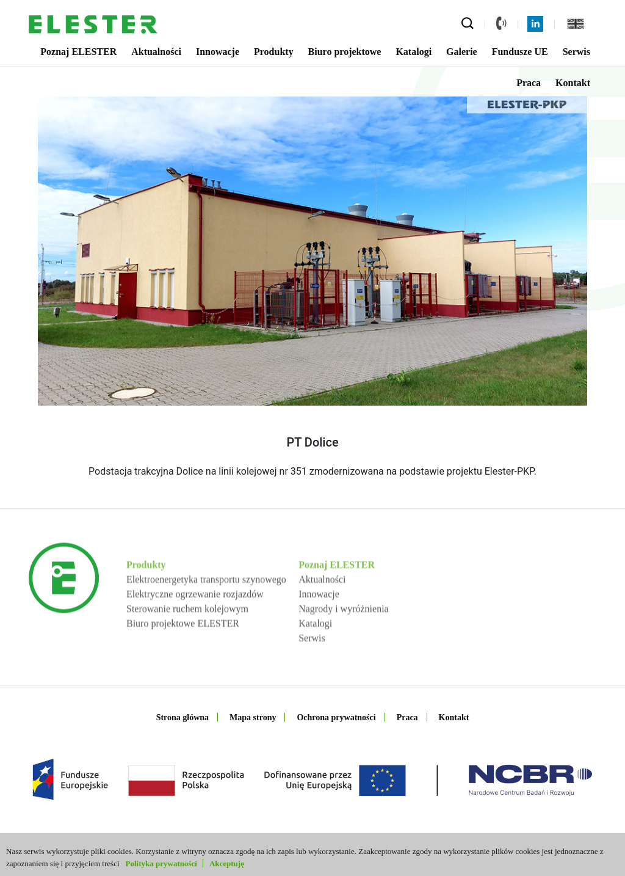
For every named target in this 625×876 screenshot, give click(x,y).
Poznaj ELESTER (78, 51)
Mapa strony (252, 717)
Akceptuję (226, 863)
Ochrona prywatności (336, 717)
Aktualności (156, 51)
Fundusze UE (520, 51)
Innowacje (217, 51)
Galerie (461, 51)
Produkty (274, 51)
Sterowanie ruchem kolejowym (187, 642)
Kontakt (572, 83)
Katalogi (414, 51)
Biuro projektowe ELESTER (182, 657)
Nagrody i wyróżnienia (343, 642)
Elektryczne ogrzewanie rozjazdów (195, 627)
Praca (528, 83)
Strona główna (182, 717)
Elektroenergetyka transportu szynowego (206, 613)
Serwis (576, 51)
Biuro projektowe (344, 51)
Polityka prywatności (161, 863)
